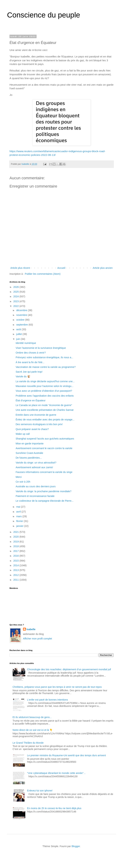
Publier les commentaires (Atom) (42, 273)
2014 (16, 565)
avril (18, 511)
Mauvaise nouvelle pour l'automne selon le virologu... (44, 386)
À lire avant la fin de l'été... (30, 362)
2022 (16, 306)
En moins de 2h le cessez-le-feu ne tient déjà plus (54, 808)
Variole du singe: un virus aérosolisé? (36, 462)
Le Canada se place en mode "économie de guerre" (44, 405)
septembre (22, 324)
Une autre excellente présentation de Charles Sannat (44, 410)
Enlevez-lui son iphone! (40, 790)
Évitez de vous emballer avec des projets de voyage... (45, 419)
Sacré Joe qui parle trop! (29, 371)
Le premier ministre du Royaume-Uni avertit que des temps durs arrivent (66, 755)
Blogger (76, 846)
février (20, 521)
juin (18, 339)
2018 (16, 546)
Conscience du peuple (43, 15)
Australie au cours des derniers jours (36, 486)
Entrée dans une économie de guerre (36, 414)
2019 (16, 541)
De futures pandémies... (29, 457)
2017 (16, 551)
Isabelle (31, 629)
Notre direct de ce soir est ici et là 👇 (33, 730)
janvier (20, 526)
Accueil (61, 267)
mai (18, 506)
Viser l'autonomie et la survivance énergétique (41, 348)
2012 (16, 575)
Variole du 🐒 (23, 376)
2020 (16, 536)
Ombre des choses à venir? (31, 352)
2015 (16, 560)
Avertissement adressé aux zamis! (34, 467)
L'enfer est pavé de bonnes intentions (47, 699)
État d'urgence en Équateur (31, 400)
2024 (16, 296)
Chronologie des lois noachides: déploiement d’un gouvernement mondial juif (69, 669)
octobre (20, 319)
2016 (16, 555)
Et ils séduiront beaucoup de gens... (32, 717)
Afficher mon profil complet (37, 638)
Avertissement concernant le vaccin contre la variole (44, 448)
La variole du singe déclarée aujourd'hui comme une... (45, 381)
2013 (16, 570)
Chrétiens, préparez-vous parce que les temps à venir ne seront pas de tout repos (57, 687)
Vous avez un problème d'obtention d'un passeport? (44, 390)
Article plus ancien (103, 267)
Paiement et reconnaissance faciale (35, 496)
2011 (16, 579)
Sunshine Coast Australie (29, 453)
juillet (19, 334)
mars (19, 516)
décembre (22, 310)
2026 (16, 287)
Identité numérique (26, 343)
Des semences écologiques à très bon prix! (39, 424)
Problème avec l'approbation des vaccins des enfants (45, 395)
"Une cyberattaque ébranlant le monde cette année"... (56, 773)
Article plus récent (20, 267)
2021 (16, 532)
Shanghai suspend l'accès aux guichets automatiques (45, 438)
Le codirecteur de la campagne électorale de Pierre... (44, 500)
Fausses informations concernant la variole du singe (44, 472)
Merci (19, 477)
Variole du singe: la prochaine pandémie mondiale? (43, 491)
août (19, 329)
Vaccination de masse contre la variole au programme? (46, 367)
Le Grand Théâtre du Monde (28, 742)
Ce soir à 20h (23, 481)
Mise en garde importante (30, 443)
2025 (16, 291)
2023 (16, 301)
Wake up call (23, 433)
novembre (22, 315)
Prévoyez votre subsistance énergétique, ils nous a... (44, 357)
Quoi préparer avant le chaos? (32, 429)
